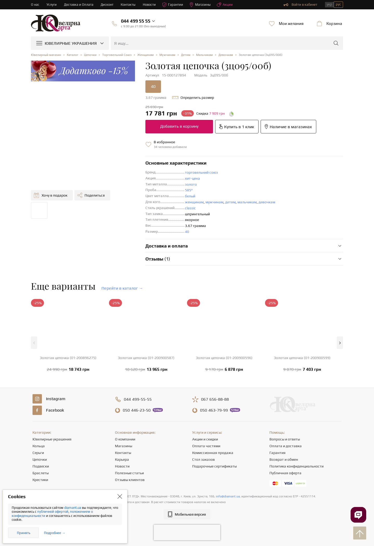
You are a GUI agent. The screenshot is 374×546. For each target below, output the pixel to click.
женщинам (194, 202)
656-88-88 (215, 399)
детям (230, 202)
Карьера (122, 459)
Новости (149, 4)
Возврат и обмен (283, 459)
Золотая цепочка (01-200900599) (302, 358)
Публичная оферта (285, 473)
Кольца (39, 446)
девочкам (267, 202)
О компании (125, 439)
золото (191, 184)
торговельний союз (201, 172)
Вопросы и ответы (284, 439)
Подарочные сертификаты (214, 466)
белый (190, 196)
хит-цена (192, 178)
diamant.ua (73, 508)
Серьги (38, 452)
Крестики (40, 480)
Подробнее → (54, 533)
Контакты (128, 4)
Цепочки (40, 459)
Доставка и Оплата (78, 4)
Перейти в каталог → (122, 288)
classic (190, 208)
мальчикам (247, 202)
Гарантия (277, 452)
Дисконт (107, 4)
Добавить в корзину (179, 126)
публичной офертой (52, 512)
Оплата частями (206, 446)
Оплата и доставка (285, 446)
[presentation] (187, 532)
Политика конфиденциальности (296, 466)
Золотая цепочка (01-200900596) (224, 358)
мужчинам (214, 202)
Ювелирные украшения (52, 439)
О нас (35, 4)
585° (189, 190)
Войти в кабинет (300, 4)
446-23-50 (137, 410)
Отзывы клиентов (130, 480)
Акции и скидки (205, 439)
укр (329, 4)
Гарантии (172, 4)
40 (153, 86)
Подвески (41, 466)
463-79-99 (214, 410)
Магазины (200, 4)
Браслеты (41, 473)
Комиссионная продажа (212, 452)
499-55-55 (138, 399)
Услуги (52, 4)
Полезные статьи (129, 473)
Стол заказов (203, 459)
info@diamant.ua (228, 496)
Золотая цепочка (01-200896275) (68, 358)
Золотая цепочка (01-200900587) (146, 358)
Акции (225, 4)
